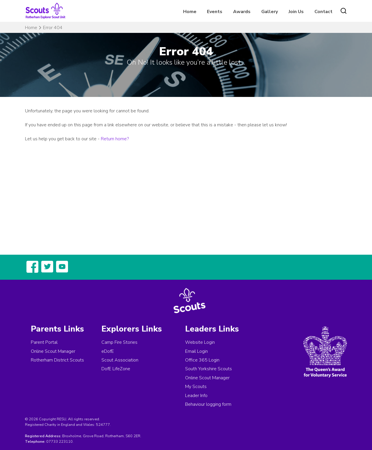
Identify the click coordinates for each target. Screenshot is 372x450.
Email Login (196, 351)
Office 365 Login (202, 360)
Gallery (269, 11)
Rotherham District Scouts (57, 360)
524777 (103, 424)
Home (189, 11)
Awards (242, 11)
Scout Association (119, 360)
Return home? (115, 139)
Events (214, 11)
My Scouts (196, 386)
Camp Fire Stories (119, 342)
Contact (323, 11)
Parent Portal (44, 342)
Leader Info (196, 395)
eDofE (107, 351)
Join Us (296, 11)
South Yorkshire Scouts (208, 369)
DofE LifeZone (115, 369)
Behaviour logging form (208, 404)
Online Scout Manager (53, 351)
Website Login (200, 342)
